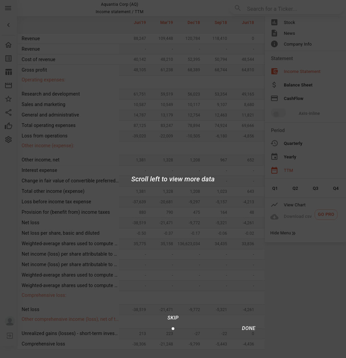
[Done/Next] (249, 328)
